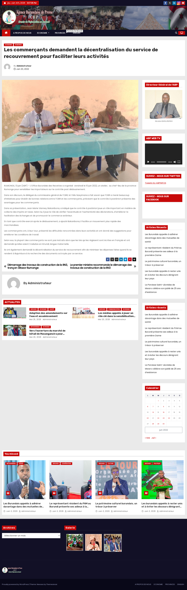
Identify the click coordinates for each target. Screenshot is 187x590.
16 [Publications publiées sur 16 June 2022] (163, 412)
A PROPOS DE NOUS (22, 33)
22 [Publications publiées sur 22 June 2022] (158, 418)
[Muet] (174, 162)
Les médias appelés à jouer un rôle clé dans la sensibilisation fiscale (116, 316)
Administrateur (24, 66)
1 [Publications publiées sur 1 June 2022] (158, 401)
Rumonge (18, 45)
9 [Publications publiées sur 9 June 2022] (163, 407)
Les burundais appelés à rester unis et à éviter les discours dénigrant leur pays (163, 275)
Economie (8, 45)
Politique (157, 464)
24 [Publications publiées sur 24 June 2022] (169, 418)
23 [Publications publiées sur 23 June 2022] (164, 418)
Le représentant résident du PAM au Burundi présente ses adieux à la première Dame (163, 251)
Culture (110, 464)
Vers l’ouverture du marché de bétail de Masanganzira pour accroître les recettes (47, 333)
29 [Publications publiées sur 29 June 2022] (158, 424)
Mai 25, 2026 (35, 319)
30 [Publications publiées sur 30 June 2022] (164, 424)
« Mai (147, 437)
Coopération (66, 464)
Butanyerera (35, 327)
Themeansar (51, 584)
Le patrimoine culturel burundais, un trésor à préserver (116, 505)
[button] (176, 32)
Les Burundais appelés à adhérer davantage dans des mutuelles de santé (162, 238)
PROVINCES (62, 32)
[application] (163, 154)
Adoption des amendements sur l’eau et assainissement (48, 315)
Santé (52, 309)
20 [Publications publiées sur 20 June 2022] (148, 418)
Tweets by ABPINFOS (155, 182)
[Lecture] (148, 162)
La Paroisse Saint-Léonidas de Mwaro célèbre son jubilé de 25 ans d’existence (163, 288)
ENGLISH (76, 33)
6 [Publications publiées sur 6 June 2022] (147, 407)
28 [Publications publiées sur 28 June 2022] (153, 424)
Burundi (33, 309)
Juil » (153, 437)
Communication (114, 309)
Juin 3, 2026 (12, 511)
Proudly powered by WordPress (15, 584)
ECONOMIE (43, 33)
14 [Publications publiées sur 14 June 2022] (153, 412)
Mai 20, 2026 (104, 319)
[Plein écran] (179, 162)
